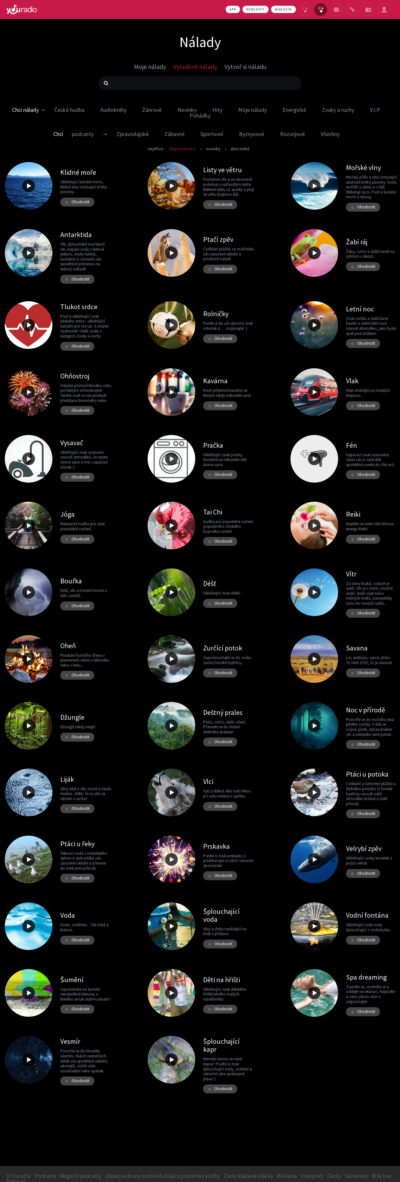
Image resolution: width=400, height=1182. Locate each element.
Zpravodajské (133, 134)
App (233, 9)
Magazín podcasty (80, 1175)
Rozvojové (292, 134)
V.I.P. (375, 109)
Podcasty (255, 9)
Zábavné (174, 134)
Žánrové (152, 109)
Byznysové (251, 134)
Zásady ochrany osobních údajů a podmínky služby (162, 1175)
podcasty (83, 134)
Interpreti (312, 1175)
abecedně (240, 149)
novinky (213, 149)
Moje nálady (252, 109)
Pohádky (200, 115)
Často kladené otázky (248, 1175)
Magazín (283, 9)
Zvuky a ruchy (338, 109)
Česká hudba (69, 109)
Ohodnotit (77, 202)
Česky (334, 1175)
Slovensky (356, 1175)
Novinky (187, 109)
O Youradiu (18, 1175)
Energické (294, 109)
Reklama (287, 1175)
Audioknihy (113, 109)
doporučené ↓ (182, 149)
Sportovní (211, 134)
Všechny (330, 134)
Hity (217, 109)
